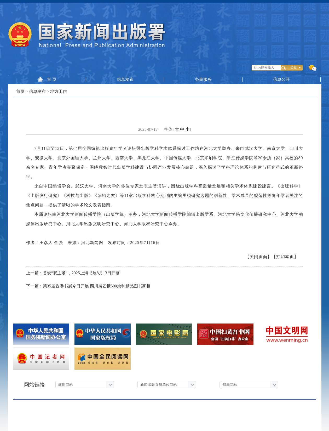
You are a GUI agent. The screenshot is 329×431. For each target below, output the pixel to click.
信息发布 (125, 79)
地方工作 (58, 91)
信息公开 (282, 79)
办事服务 (203, 79)
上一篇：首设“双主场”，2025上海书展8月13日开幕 (73, 273)
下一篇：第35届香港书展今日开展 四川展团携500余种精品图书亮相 (88, 286)
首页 (20, 91)
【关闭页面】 (258, 256)
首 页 (46, 79)
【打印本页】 (285, 256)
